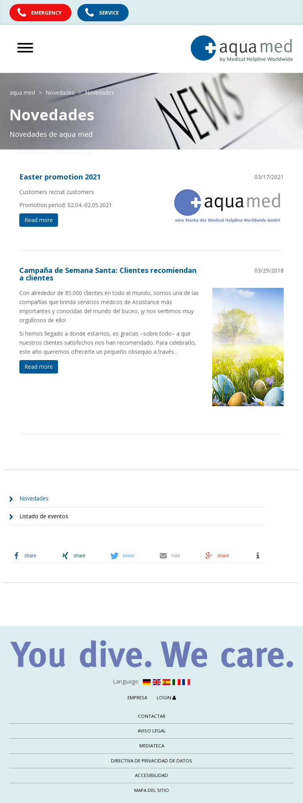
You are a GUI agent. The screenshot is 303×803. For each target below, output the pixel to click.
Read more (38, 220)
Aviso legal (152, 731)
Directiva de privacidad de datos (151, 761)
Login (166, 697)
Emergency (46, 12)
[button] (33, 556)
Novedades (34, 498)
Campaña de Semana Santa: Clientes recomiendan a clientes (107, 274)
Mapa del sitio (151, 790)
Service (109, 12)
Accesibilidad (151, 775)
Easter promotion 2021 (60, 176)
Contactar (151, 716)
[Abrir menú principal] (52, 48)
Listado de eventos (43, 516)
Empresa (137, 697)
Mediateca (151, 746)
